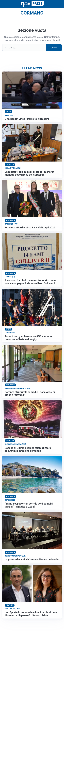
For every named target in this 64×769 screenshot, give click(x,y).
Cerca (53, 47)
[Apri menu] (4, 4)
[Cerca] (24, 47)
